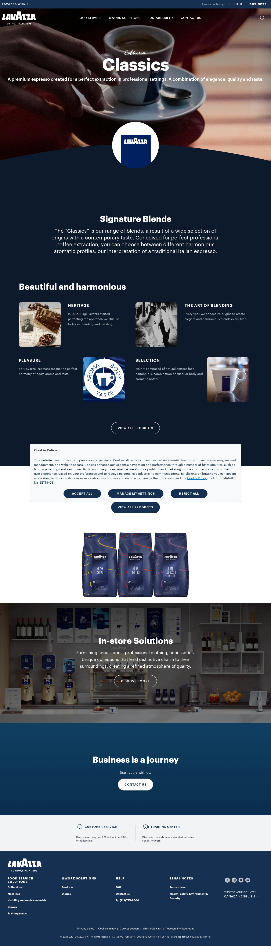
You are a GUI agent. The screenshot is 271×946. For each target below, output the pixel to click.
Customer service (101, 826)
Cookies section (129, 928)
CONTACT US (135, 784)
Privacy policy (85, 928)
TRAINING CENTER (165, 826)
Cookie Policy (197, 478)
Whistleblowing (152, 928)
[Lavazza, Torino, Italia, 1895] (19, 18)
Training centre (17, 913)
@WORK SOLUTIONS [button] (124, 18)
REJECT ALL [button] (189, 493)
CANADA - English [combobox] (239, 896)
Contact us (123, 894)
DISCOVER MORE (135, 681)
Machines (14, 894)
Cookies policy (107, 928)
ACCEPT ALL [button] (82, 493)
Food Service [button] (90, 18)
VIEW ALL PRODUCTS (135, 428)
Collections (15, 887)
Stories (12, 907)
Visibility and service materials (27, 900)
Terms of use (177, 887)
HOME (239, 4)
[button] (262, 18)
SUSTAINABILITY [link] (161, 18)
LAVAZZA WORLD (16, 4)
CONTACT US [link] (191, 18)
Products (67, 887)
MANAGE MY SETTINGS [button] (136, 493)
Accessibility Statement (180, 928)
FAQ (118, 887)
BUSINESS (258, 4)
